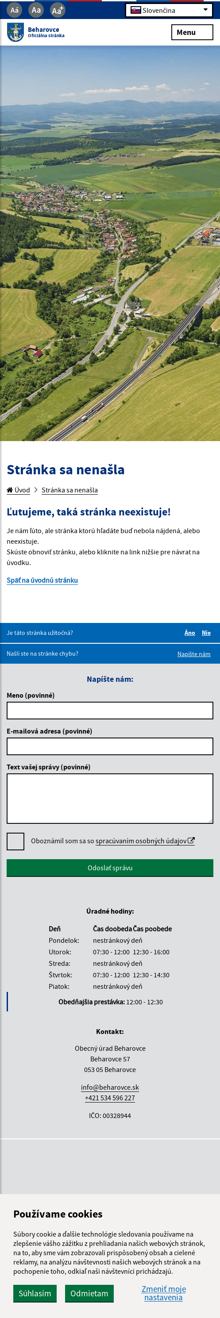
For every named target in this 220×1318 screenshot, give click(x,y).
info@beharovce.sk (110, 1087)
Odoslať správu (110, 867)
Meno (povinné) (31, 695)
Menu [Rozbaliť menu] (192, 32)
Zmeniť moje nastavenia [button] (164, 1293)
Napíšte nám (194, 654)
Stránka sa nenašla (70, 489)
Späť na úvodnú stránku (42, 580)
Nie (207, 633)
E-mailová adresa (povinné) (50, 730)
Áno (191, 633)
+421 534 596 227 (110, 1097)
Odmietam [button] (89, 1293)
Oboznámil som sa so (113, 840)
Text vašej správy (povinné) (49, 766)
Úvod (18, 489)
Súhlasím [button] (35, 1293)
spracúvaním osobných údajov (145, 840)
